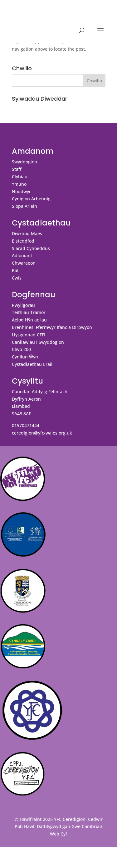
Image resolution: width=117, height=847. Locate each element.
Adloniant (22, 255)
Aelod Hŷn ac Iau (29, 320)
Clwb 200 (21, 349)
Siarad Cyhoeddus (31, 248)
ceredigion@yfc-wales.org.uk (42, 433)
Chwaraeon (24, 263)
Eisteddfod (23, 241)
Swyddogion (24, 162)
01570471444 (25, 425)
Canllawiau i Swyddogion (38, 342)
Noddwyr (21, 191)
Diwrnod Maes (27, 233)
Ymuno (19, 184)
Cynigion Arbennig (31, 199)
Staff (17, 169)
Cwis (17, 278)
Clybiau (19, 177)
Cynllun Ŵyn (25, 357)
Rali (16, 270)
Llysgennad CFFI (28, 335)
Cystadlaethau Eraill (33, 364)
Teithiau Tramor (29, 312)
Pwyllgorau (23, 305)
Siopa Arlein (24, 206)
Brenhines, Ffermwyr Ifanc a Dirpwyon (52, 327)
